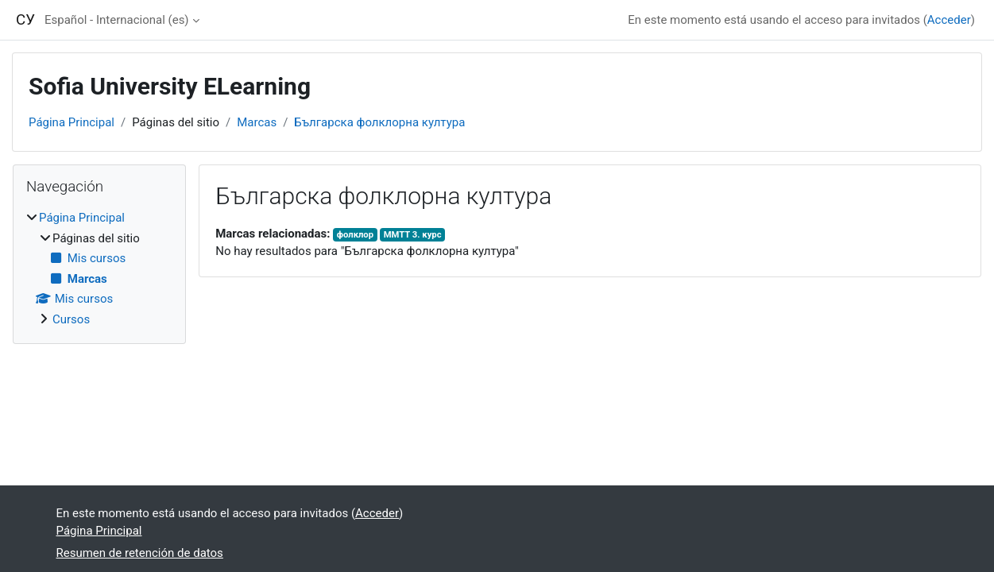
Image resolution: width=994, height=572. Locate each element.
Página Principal (71, 122)
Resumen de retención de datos (139, 553)
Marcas (257, 122)
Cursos (71, 319)
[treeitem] (99, 268)
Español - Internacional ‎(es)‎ (116, 20)
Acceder (949, 20)
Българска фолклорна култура (379, 122)
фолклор (355, 235)
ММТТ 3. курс (413, 235)
